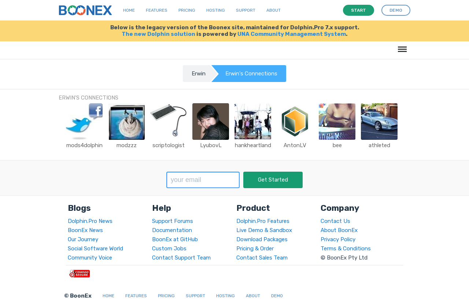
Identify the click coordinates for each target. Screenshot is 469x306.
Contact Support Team (181, 257)
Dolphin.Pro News (90, 221)
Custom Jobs (169, 248)
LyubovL (211, 145)
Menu (401, 45)
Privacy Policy (338, 239)
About (273, 10)
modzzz (127, 145)
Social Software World (95, 248)
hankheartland (253, 145)
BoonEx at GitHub (175, 239)
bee (337, 145)
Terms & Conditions (346, 248)
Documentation (172, 230)
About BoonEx (339, 230)
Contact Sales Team (262, 257)
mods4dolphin (84, 145)
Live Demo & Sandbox (264, 230)
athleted (379, 145)
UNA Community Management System (291, 34)
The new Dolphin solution (158, 34)
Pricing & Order (255, 248)
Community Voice (90, 257)
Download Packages (262, 239)
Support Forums (172, 221)
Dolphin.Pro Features (262, 221)
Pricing (186, 10)
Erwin (199, 73)
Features (156, 10)
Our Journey (83, 239)
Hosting (215, 10)
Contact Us (335, 221)
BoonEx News (85, 230)
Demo (277, 295)
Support (245, 10)
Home (129, 10)
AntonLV (295, 145)
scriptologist (168, 145)
